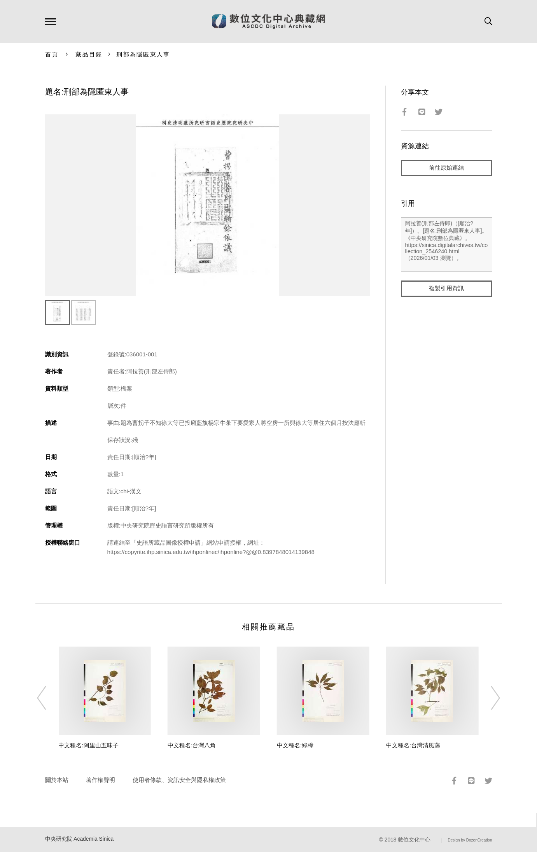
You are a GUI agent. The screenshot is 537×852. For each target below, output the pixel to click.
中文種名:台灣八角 (192, 745)
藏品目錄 (88, 54)
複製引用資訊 (446, 288)
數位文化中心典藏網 (268, 21)
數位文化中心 (414, 840)
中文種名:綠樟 (295, 745)
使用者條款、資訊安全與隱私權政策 (179, 780)
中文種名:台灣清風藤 (413, 745)
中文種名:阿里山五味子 (88, 745)
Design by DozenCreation (470, 840)
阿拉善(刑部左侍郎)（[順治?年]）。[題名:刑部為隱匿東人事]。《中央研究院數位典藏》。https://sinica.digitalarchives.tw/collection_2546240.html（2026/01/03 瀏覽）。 (446, 244)
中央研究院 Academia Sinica (79, 839)
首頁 (52, 54)
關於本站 (56, 780)
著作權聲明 (100, 780)
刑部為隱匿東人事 (143, 54)
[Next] (488, 697)
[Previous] (48, 697)
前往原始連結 (446, 168)
